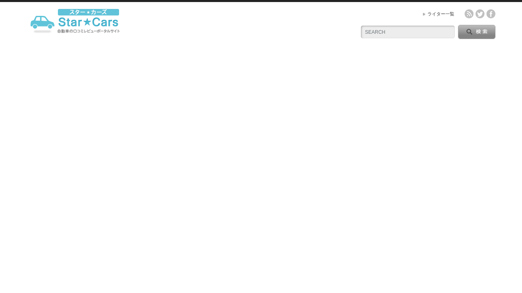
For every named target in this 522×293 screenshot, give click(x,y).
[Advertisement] (261, 111)
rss (468, 13)
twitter (480, 13)
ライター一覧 (440, 13)
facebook (491, 13)
